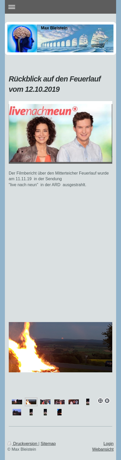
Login (108, 443)
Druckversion (22, 443)
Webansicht (103, 449)
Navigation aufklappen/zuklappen (60, 6)
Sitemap (48, 443)
